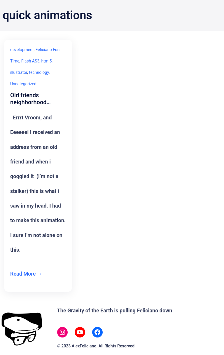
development (22, 49)
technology (39, 72)
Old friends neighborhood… (30, 98)
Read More (23, 274)
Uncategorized (23, 83)
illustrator (18, 72)
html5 (46, 61)
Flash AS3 (30, 61)
